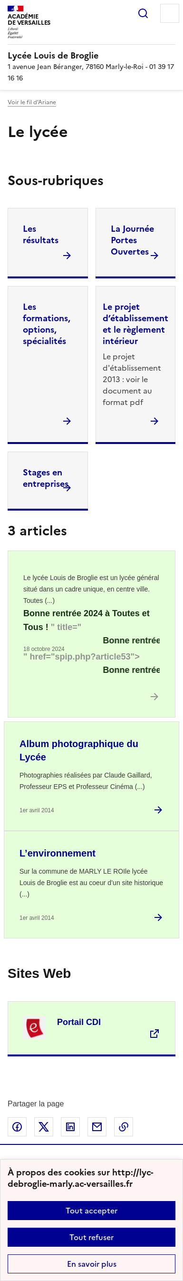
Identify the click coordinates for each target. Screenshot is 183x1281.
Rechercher (143, 13)
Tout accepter (91, 1210)
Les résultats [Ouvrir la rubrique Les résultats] (40, 234)
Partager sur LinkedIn (70, 1126)
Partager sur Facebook (17, 1126)
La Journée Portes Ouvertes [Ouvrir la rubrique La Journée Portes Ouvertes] (132, 240)
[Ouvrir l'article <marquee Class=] (91, 642)
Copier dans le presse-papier (123, 1126)
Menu (169, 13)
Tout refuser (91, 1237)
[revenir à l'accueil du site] (91, 55)
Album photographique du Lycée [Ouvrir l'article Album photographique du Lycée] (78, 750)
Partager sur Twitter (43, 1126)
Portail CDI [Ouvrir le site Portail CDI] (79, 1022)
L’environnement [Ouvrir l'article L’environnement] (57, 853)
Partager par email (96, 1126)
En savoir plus (91, 1264)
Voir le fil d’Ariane (32, 102)
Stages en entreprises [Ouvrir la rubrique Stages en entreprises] (45, 478)
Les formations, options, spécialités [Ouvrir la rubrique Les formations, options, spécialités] (46, 323)
